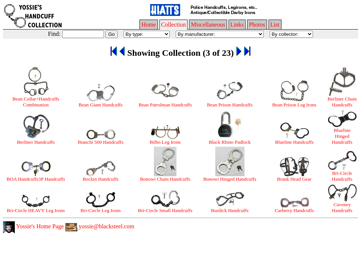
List (275, 24)
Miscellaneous (208, 24)
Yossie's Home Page (33, 226)
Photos (257, 24)
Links (237, 24)
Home (148, 24)
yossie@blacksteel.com (99, 226)
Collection (173, 24)
